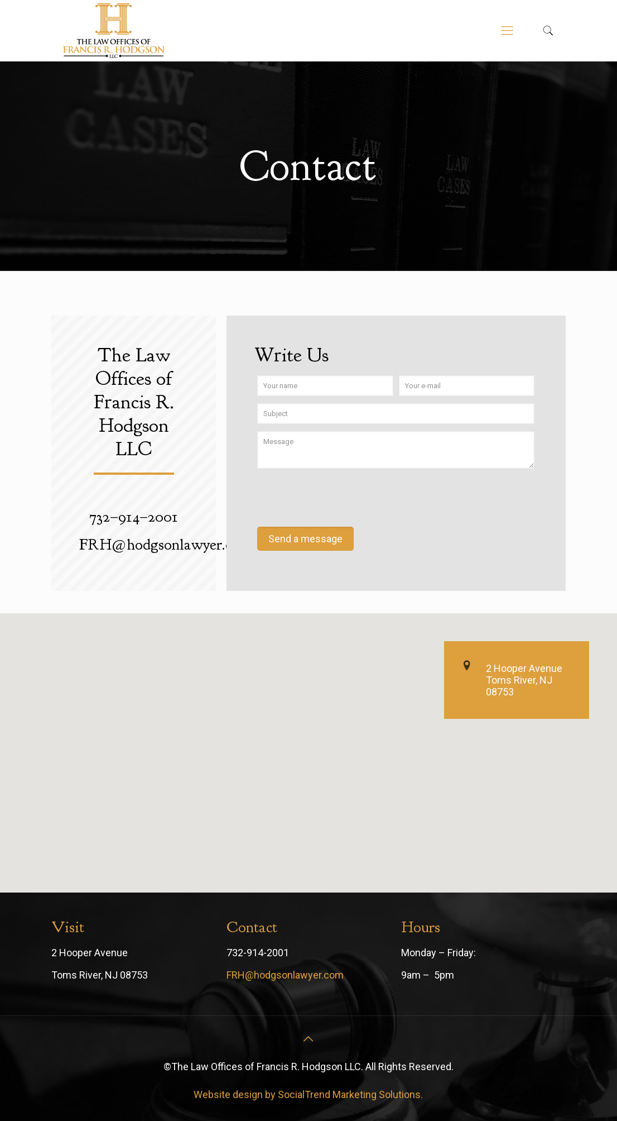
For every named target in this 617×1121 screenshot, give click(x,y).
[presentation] (342, 499)
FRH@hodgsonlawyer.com (285, 975)
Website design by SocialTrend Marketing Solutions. (308, 1094)
